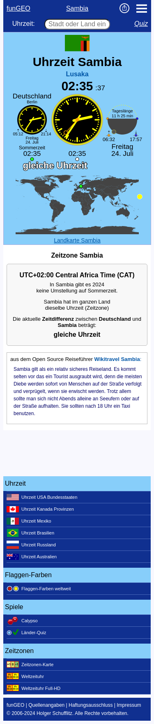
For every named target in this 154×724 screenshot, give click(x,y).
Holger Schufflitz (54, 713)
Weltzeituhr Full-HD (33, 688)
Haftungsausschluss (91, 705)
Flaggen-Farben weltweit (39, 588)
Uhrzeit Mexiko (29, 520)
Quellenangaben (46, 705)
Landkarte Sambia (77, 240)
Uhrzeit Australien (32, 556)
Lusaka (77, 74)
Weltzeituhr (25, 676)
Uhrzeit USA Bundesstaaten (42, 497)
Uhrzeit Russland (31, 544)
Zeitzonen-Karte (30, 664)
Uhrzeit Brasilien (30, 532)
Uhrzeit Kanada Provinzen (40, 509)
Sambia (77, 8)
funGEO (18, 8)
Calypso (22, 620)
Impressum (129, 705)
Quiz (141, 23)
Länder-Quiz (26, 632)
